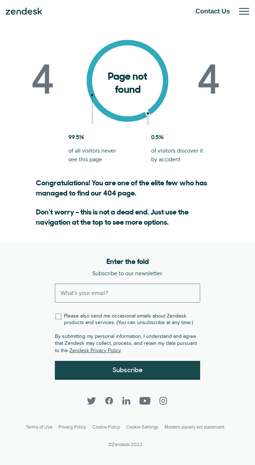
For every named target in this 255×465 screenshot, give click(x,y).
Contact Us (212, 11)
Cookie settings (142, 427)
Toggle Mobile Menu (244, 11)
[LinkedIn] (126, 401)
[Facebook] (109, 401)
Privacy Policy (72, 427)
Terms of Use (39, 427)
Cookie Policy (106, 427)
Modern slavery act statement (194, 427)
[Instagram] (163, 401)
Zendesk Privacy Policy (95, 350)
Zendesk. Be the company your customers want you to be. (24, 11)
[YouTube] (145, 401)
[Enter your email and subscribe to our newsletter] (127, 293)
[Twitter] (91, 401)
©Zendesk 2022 (125, 445)
